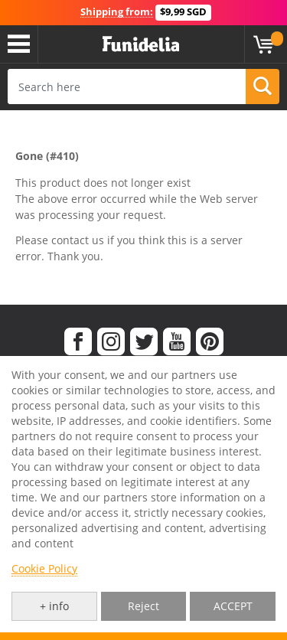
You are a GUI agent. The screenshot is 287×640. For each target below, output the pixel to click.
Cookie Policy (44, 568)
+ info (54, 606)
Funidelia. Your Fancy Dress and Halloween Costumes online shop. (141, 44)
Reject (143, 606)
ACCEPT (233, 606)
